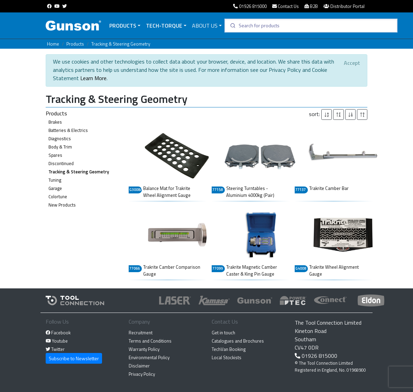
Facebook (58, 332)
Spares (55, 155)
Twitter (55, 349)
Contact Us (285, 6)
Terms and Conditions (150, 340)
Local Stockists (226, 357)
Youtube (57, 340)
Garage (55, 188)
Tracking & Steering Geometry (120, 43)
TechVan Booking (229, 349)
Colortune (57, 196)
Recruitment (141, 332)
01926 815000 (249, 6)
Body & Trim (60, 146)
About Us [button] (205, 25)
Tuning (54, 179)
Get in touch (223, 332)
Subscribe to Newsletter (74, 358)
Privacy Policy (142, 374)
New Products (62, 204)
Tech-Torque (164, 25)
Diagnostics (59, 138)
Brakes (55, 121)
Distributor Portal (344, 6)
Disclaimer (139, 365)
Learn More (93, 78)
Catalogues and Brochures (238, 340)
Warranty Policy (144, 349)
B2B (311, 6)
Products (122, 25)
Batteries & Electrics (68, 130)
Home (53, 43)
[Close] (352, 63)
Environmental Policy (149, 357)
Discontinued (61, 163)
